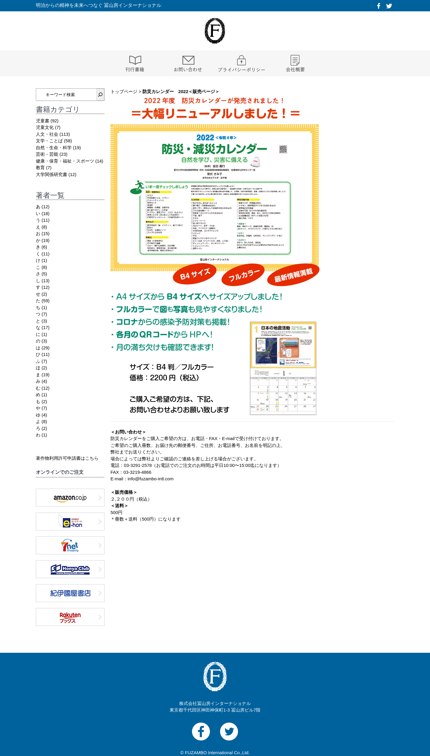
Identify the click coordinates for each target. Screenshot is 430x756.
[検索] (100, 95)
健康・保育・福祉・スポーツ (65, 160)
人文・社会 (47, 134)
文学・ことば (49, 140)
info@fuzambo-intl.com (151, 478)
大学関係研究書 (51, 174)
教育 (40, 167)
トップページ (123, 91)
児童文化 (45, 127)
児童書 (42, 120)
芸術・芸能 (47, 154)
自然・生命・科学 (54, 147)
